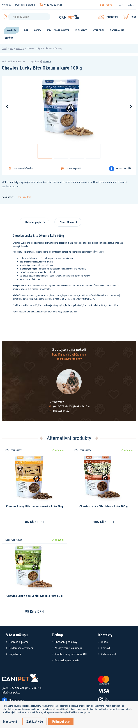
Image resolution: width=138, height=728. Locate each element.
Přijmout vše (61, 721)
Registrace (15, 654)
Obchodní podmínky (65, 642)
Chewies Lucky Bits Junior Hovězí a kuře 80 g (34, 506)
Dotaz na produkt (74, 168)
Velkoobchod (108, 654)
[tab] (34, 220)
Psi (11, 48)
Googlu (65, 709)
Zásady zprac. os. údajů (68, 648)
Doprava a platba (25, 4)
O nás (104, 642)
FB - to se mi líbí (123, 168)
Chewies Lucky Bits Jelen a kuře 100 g (103, 506)
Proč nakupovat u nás (66, 660)
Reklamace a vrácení (21, 648)
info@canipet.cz (61, 410)
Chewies (47, 61)
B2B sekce (106, 4)
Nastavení (10, 721)
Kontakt (6, 4)
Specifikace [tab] (68, 222)
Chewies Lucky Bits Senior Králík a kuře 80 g (34, 596)
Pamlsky (20, 48)
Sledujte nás (16, 700)
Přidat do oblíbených (23, 168)
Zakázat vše (34, 721)
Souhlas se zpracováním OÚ (70, 654)
